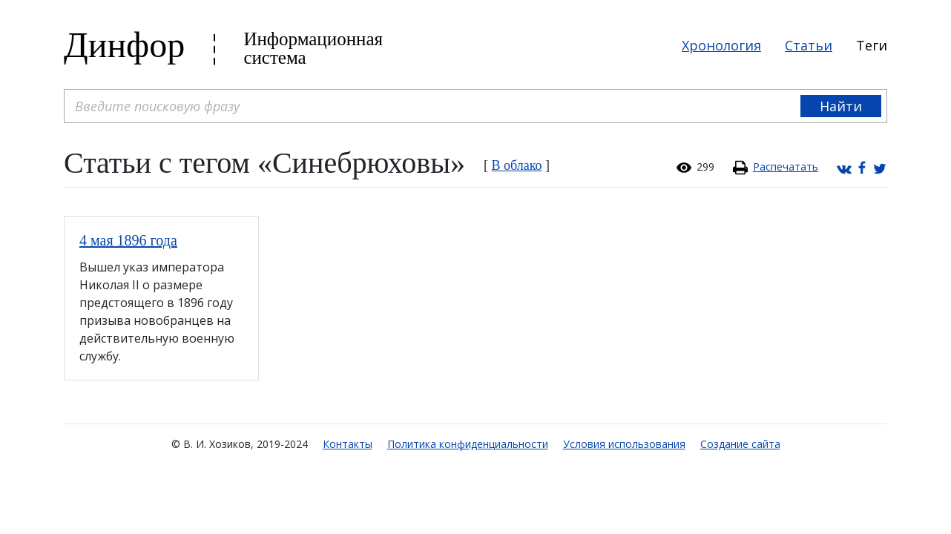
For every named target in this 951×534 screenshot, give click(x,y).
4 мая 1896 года (128, 240)
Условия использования (624, 444)
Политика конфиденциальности (467, 444)
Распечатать (785, 166)
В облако (517, 165)
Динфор (124, 45)
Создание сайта (740, 444)
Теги (871, 45)
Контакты (347, 444)
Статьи (808, 45)
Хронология (721, 45)
